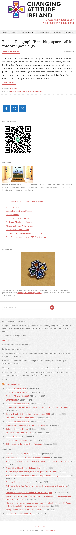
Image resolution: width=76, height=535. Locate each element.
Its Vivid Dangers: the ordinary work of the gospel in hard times (31, 472)
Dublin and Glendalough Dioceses (19, 222)
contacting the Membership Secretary (29, 293)
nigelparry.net (51, 530)
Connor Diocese (12, 215)
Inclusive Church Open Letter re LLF (20, 433)
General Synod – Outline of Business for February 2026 (28, 414)
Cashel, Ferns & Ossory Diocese (19, 211)
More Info (5, 340)
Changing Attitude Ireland (20, 10)
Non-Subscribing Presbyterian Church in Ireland (25, 233)
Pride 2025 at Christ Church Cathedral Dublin (24, 468)
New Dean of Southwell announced (20, 418)
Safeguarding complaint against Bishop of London (26, 425)
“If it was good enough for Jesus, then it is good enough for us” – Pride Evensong (38, 461)
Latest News (28, 32)
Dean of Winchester (14, 437)
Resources (44, 32)
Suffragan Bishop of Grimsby (17, 429)
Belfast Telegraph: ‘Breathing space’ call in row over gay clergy (37, 43)
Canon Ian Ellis (26, 91)
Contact (70, 32)
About (14, 32)
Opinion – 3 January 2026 (16, 389)
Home (4, 32)
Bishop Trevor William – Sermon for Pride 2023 (24, 510)
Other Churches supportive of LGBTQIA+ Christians (26, 237)
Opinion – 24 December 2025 (17, 396)
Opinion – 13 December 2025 (17, 422)
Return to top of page (38, 526)
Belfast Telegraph (15, 91)
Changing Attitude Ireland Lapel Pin (20, 482)
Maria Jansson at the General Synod (20, 514)
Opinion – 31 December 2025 (17, 392)
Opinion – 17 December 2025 (17, 404)
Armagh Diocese (12, 207)
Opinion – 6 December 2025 (17, 440)
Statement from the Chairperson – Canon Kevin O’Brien (28, 458)
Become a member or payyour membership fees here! (58, 21)
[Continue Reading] (9, 82)
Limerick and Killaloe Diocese (17, 230)
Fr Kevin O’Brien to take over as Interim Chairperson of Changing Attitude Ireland (38, 476)
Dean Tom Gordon (36, 91)
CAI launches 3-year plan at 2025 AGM (21, 454)
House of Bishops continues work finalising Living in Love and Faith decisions (37, 407)
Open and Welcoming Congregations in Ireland (24, 201)
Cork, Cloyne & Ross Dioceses (18, 218)
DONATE (58, 32)
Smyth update (11, 400)
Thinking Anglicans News (13, 384)
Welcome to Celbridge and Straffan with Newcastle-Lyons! (29, 493)
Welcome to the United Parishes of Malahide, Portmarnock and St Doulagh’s (36, 486)
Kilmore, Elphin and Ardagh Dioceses (21, 226)
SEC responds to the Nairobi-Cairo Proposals (24, 444)
